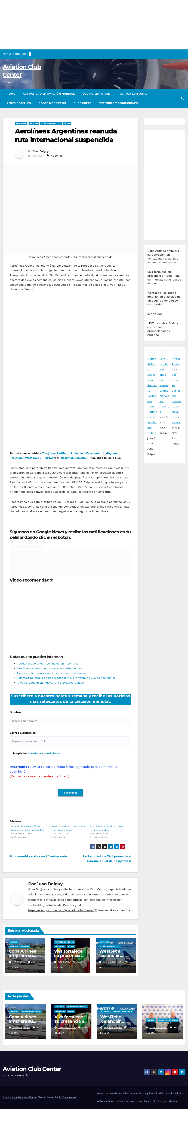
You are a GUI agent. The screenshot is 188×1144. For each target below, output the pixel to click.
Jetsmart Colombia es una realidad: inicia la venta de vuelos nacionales (66, 678)
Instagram (110, 453)
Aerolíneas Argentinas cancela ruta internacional (50, 668)
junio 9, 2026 (21, 1027)
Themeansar (69, 1097)
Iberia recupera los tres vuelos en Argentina (47, 663)
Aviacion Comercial (51, 123)
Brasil (67, 123)
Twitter (62, 453)
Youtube (17, 458)
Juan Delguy (40, 151)
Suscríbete (82, 103)
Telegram (48, 453)
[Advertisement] (94, 24)
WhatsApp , (33, 458)
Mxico (71, 946)
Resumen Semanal (74, 458)
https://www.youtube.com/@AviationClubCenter (61, 910)
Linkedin (77, 453)
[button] (182, 98)
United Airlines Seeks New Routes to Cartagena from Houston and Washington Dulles (152, 290)
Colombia (59, 946)
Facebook (92, 453)
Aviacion (34, 123)
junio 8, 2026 (158, 1027)
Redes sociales (19, 103)
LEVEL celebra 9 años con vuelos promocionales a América (164, 279)
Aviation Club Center (32, 1069)
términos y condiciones (44, 753)
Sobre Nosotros (52, 103)
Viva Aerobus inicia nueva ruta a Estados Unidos (50, 682)
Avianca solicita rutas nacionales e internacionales (51, 673)
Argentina (21, 123)
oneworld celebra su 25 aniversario (38, 856)
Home (11, 93)
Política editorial (132, 93)
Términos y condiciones (118, 103)
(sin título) (154, 208)
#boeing (56, 155)
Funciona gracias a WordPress (20, 1097)
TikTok (49, 458)
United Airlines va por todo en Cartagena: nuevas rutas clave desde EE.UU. (176, 284)
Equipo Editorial (96, 93)
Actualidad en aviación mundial (49, 93)
